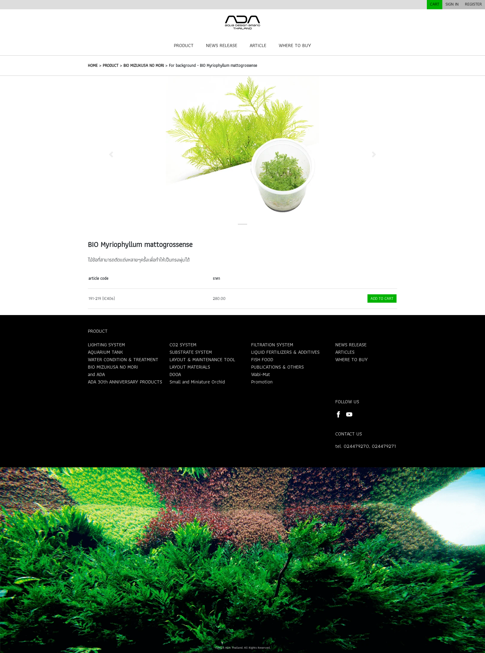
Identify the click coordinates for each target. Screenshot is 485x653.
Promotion (262, 382)
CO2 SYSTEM (183, 344)
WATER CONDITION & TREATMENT (123, 359)
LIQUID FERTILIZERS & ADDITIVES (285, 352)
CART (434, 4)
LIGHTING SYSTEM (106, 344)
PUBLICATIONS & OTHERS (277, 367)
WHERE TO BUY (295, 45)
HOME (93, 65)
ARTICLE (258, 45)
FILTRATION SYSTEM (272, 344)
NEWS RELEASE (221, 45)
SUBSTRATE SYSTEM (191, 352)
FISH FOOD (262, 359)
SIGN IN (452, 4)
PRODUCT (184, 45)
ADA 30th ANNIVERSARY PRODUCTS (125, 382)
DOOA (175, 374)
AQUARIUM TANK (105, 352)
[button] (111, 154)
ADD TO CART (382, 298)
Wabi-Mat (260, 374)
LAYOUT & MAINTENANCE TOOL (202, 359)
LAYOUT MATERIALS (190, 367)
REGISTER (473, 4)
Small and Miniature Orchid (197, 382)
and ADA (96, 374)
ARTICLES (344, 352)
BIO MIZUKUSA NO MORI (143, 65)
